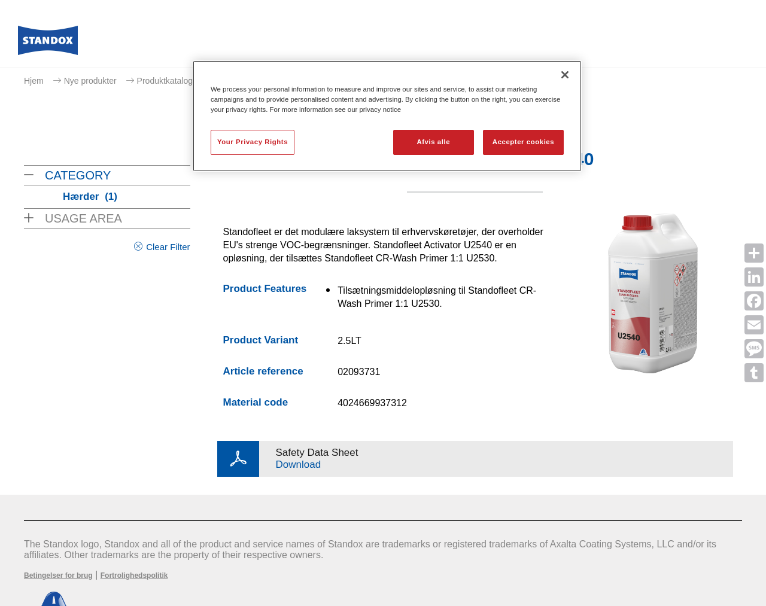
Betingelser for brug (58, 575)
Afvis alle (433, 141)
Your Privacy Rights (252, 141)
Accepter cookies (523, 141)
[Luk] (565, 75)
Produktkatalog (165, 81)
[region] (387, 116)
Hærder (90, 196)
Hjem (34, 81)
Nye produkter (90, 81)
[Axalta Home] (48, 44)
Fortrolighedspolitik (134, 575)
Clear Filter (168, 247)
